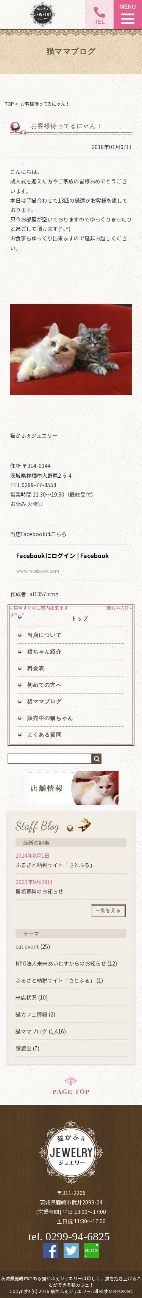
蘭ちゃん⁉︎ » (119, 607)
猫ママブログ (44, 701)
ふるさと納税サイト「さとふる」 (55, 865)
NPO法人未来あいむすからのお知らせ (61, 963)
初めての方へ (44, 685)
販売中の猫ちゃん (50, 718)
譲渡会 (23, 1048)
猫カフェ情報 (31, 1014)
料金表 (35, 668)
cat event (27, 946)
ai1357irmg (44, 594)
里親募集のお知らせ (39, 891)
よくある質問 (44, 735)
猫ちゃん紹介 (44, 652)
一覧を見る (108, 910)
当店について (44, 635)
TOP (9, 103)
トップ (79, 618)
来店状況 (26, 997)
